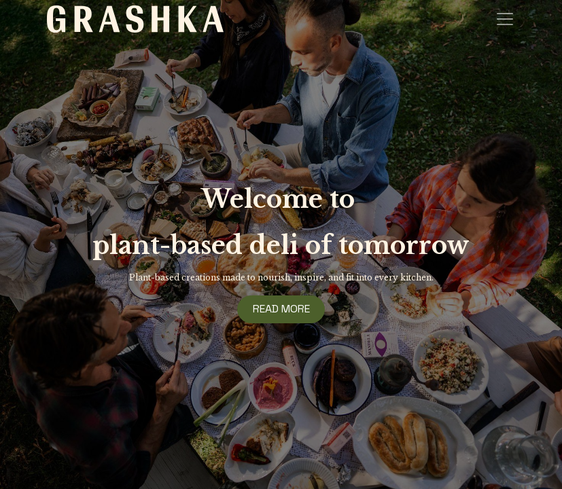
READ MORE (281, 309)
